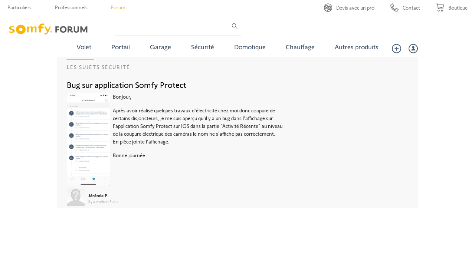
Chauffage (300, 47)
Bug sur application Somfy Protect (126, 84)
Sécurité (202, 47)
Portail (120, 47)
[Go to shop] (452, 7)
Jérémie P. (98, 195)
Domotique (250, 47)
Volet (83, 47)
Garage (160, 47)
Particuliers (19, 7)
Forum (118, 7)
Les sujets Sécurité (98, 67)
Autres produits (357, 47)
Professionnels (71, 7)
